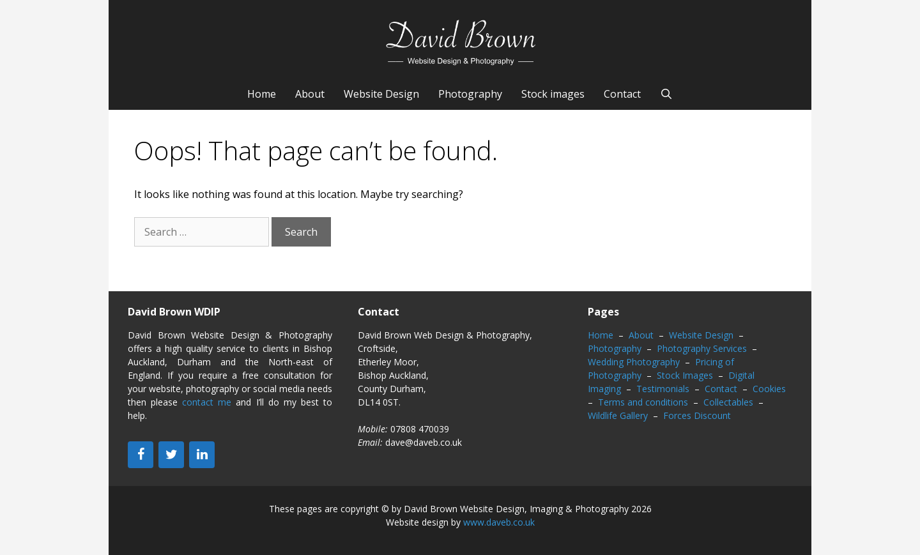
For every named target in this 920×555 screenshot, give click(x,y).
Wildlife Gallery (618, 415)
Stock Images (685, 375)
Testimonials (662, 389)
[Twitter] (171, 454)
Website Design (381, 94)
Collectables (728, 402)
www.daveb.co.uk (499, 522)
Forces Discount (697, 415)
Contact (622, 94)
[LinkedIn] (202, 454)
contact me (206, 402)
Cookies (769, 389)
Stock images (553, 94)
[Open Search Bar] (666, 94)
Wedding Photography (634, 362)
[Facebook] (140, 454)
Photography (470, 94)
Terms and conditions (643, 402)
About (310, 94)
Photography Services (702, 348)
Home (261, 94)
